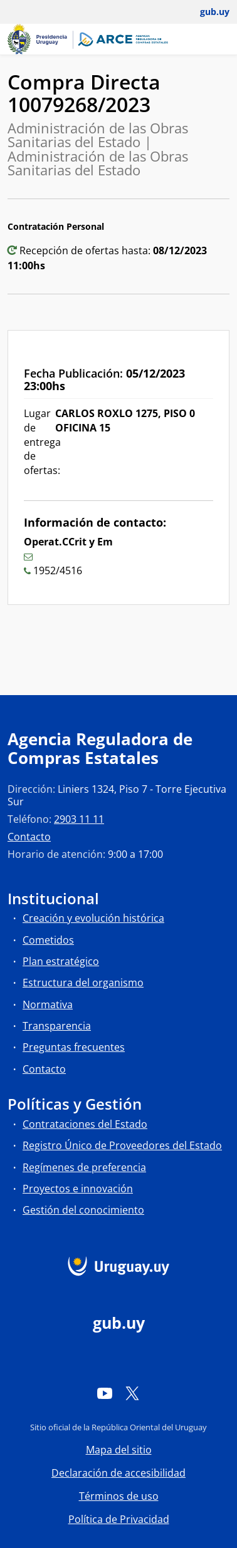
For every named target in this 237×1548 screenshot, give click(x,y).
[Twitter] (132, 1393)
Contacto (29, 837)
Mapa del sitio (119, 1450)
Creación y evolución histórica (93, 918)
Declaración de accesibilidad (118, 1473)
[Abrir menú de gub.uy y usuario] (205, 12)
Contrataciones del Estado (85, 1124)
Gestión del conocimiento (83, 1210)
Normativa (48, 1004)
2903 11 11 (79, 819)
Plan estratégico (61, 961)
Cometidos (48, 940)
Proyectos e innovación (78, 1188)
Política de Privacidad (118, 1519)
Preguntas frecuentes (74, 1047)
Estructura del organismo (83, 982)
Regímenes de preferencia (84, 1167)
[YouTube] (104, 1393)
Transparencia (57, 1026)
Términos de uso (119, 1496)
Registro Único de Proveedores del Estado (122, 1145)
